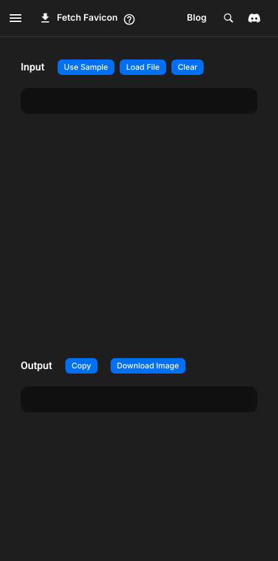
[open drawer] (15, 18)
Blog (197, 17)
